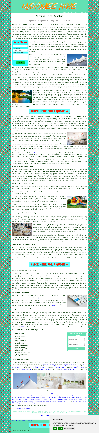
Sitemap (13, 420)
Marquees (44, 399)
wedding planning (46, 369)
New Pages (18, 420)
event (36, 44)
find (17, 312)
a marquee (58, 224)
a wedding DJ (59, 367)
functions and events (61, 67)
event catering (79, 367)
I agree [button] (55, 428)
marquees (34, 161)
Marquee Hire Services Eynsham (27, 330)
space (82, 44)
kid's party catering (68, 369)
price (34, 148)
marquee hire (56, 158)
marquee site (19, 237)
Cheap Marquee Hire (63, 397)
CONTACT (77, 12)
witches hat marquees (40, 247)
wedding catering (38, 367)
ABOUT (72, 12)
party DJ (53, 366)
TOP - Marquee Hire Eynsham (21, 408)
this (38, 299)
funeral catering (48, 364)
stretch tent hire (18, 277)
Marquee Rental (41, 397)
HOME (64, 12)
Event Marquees (22, 396)
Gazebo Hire (33, 396)
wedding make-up (69, 364)
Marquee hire (16, 153)
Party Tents (31, 397)
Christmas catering (71, 366)
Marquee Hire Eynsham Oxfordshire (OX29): (27, 24)
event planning (17, 367)
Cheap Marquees (35, 399)
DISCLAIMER (83, 12)
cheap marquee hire (66, 285)
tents (61, 249)
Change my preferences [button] (69, 428)
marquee (58, 90)
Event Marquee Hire (67, 396)
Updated (23, 420)
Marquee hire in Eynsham (20, 67)
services (34, 364)
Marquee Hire (77, 401)
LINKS (67, 12)
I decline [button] (60, 428)
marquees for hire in (60, 280)
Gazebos (56, 396)
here (22, 326)
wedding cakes (35, 366)
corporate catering (25, 369)
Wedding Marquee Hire (45, 396)
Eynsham (36, 153)
